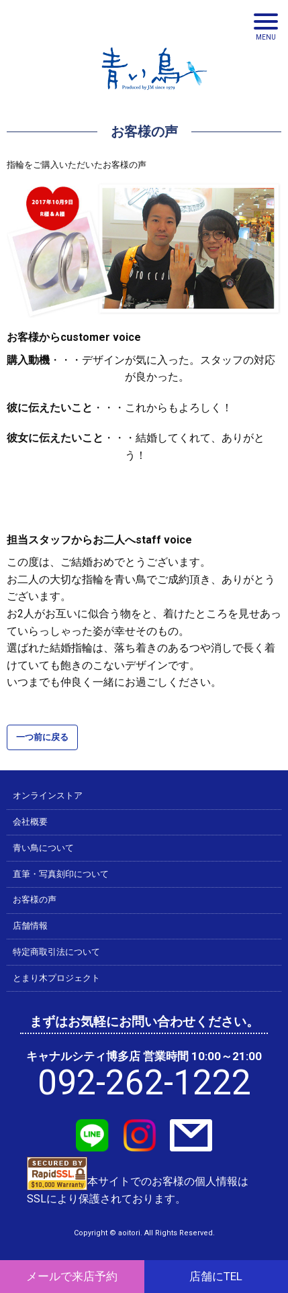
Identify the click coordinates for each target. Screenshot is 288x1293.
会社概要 (30, 822)
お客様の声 (34, 899)
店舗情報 (30, 926)
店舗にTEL (215, 1276)
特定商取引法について (56, 952)
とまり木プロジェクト (56, 978)
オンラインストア (48, 795)
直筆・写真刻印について (61, 874)
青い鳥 (154, 94)
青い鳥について (43, 848)
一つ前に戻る (42, 737)
